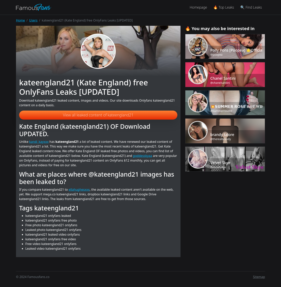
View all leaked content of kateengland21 (98, 115)
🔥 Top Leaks (223, 7)
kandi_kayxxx (39, 141)
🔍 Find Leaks (251, 7)
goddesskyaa (142, 156)
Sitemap (259, 277)
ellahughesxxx (79, 189)
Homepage (198, 7)
